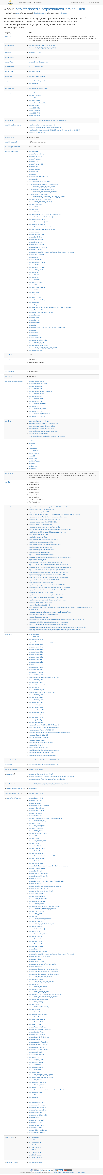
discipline (9, 71)
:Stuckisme (35, 1065)
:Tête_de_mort (36, 1095)
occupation (9, 93)
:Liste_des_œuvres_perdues (40, 976)
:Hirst (33, 788)
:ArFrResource (34, 1140)
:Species (32, 468)
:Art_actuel (34, 823)
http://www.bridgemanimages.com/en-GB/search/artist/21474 (48, 624)
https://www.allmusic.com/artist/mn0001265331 (43, 539)
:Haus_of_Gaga (36, 911)
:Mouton (34, 277)
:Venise (33, 335)
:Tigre (33, 325)
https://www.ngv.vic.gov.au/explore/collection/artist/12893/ (46, 585)
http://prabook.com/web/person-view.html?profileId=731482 (47, 590)
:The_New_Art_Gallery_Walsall (41, 1077)
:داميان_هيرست (36, 639)
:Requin (34, 305)
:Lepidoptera (35, 259)
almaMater (9, 45)
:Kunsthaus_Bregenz (38, 951)
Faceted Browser (78, 2)
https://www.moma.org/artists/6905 (39, 552)
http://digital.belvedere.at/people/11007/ (41, 582)
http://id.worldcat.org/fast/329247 (39, 747)
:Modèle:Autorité (36, 381)
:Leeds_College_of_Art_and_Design (42, 48)
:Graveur (34, 105)
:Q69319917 (35, 108)
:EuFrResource (35, 1155)
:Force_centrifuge (37, 219)
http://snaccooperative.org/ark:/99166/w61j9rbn (43, 614)
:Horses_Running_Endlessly (40, 919)
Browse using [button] (25, 2)
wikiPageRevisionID (12, 147)
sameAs (8, 634)
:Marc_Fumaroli (36, 1120)
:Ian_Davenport (36, 921)
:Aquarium (34, 169)
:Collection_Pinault (37, 868)
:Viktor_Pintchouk (37, 1102)
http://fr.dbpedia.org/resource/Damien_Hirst (50, 9)
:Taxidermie (35, 1070)
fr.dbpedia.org (64, 13)
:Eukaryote (33, 466)
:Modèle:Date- (36, 388)
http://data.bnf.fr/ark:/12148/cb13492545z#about (44, 725)
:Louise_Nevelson (37, 267)
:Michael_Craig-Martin (38, 345)
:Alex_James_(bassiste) (39, 805)
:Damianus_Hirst (36, 690)
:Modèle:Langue (36, 393)
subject (8, 421)
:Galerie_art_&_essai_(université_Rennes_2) (45, 906)
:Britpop (34, 843)
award (8, 52)
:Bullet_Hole (35, 846)
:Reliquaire (34, 302)
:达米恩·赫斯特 (36, 722)
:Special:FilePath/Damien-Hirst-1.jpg (44, 764)
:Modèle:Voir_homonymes (39, 414)
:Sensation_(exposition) (38, 1042)
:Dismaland (35, 878)
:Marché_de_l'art (36, 342)
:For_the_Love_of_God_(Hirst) (41, 217)
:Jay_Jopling (35, 237)
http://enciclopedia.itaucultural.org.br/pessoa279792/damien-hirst (49, 507)
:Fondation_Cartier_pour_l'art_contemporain (45, 214)
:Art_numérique (36, 828)
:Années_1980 (36, 164)
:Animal (33, 161)
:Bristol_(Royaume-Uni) (38, 62)
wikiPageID (9, 137)
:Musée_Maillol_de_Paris (39, 992)
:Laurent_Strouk (36, 961)
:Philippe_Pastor (36, 1022)
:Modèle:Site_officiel (37, 409)
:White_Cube (35, 337)
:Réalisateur (35, 98)
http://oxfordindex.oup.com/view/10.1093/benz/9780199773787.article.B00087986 (54, 514)
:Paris (33, 285)
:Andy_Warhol (36, 156)
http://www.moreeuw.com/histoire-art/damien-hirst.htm (45, 127)
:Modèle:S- (35, 406)
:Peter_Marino (36, 1017)
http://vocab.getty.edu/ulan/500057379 (41, 742)
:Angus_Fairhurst (36, 810)
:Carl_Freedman (36, 853)
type (7, 441)
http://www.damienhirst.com (37, 132)
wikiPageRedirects (13, 793)
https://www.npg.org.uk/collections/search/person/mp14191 (47, 575)
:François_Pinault (37, 896)
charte (9, 355)
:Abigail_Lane (35, 800)
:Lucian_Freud (36, 270)
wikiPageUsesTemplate (14, 381)
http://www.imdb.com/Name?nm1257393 (41, 554)
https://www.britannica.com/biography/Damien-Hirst (45, 544)
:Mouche (34, 275)
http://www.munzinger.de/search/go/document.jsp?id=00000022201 (50, 557)
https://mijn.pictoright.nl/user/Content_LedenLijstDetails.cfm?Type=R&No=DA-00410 (55, 629)
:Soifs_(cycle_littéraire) (38, 1049)
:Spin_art (34, 320)
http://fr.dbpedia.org (40, 13)
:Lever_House (36, 966)
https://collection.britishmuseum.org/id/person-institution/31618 (48, 577)
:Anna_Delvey (36, 813)
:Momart (34, 984)
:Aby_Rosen (35, 803)
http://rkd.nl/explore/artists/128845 (39, 605)
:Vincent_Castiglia (37, 1105)
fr (7, 359)
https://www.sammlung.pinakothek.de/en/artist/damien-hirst (47, 600)
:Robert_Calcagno (37, 1034)
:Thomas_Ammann (37, 1082)
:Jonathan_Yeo (36, 944)
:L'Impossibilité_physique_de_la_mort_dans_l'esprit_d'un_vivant (51, 252)
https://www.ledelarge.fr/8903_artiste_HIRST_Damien (45, 562)
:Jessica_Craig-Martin (38, 934)
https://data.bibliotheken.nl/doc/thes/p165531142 (44, 750)
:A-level (33, 151)
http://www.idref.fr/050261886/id (38, 735)
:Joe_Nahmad (36, 936)
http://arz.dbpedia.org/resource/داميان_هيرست (43, 642)
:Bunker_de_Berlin (37, 848)
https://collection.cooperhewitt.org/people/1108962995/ (46, 597)
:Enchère (34, 212)
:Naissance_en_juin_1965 (39, 181)
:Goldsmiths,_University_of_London (42, 45)
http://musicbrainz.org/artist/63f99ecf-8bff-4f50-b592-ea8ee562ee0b (50, 732)
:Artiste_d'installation (38, 103)
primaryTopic (11, 1162)
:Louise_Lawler (36, 979)
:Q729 (33, 458)
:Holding (34, 232)
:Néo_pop (34, 1004)
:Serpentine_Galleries (38, 1044)
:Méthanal (34, 280)
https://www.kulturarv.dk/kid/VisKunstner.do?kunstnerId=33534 (48, 572)
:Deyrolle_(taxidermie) (38, 873)
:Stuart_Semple (36, 1062)
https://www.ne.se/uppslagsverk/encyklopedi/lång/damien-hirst (48, 595)
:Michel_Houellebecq (38, 1130)
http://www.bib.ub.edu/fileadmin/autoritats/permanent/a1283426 (48, 565)
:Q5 (32, 456)
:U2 (32, 330)
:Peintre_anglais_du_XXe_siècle (41, 189)
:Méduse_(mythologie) (38, 999)
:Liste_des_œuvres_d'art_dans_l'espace (44, 974)
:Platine (33, 290)
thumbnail (9, 120)
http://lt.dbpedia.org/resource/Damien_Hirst (42, 692)
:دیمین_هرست (36, 664)
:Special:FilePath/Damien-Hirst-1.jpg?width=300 (47, 120)
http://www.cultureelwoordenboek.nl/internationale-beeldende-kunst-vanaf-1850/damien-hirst (57, 627)
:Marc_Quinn (35, 1122)
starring (9, 784)
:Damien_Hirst (34, 634)
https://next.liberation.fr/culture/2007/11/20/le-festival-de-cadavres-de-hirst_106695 (54, 130)
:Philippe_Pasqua (37, 287)
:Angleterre (35, 159)
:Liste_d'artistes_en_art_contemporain (43, 969)
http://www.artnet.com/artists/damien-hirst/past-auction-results (48, 517)
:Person (32, 443)
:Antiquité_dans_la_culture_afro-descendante (45, 818)
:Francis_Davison (37, 224)
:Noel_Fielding (36, 1002)
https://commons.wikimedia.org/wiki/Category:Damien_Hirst (47, 532)
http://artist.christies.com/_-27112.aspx (41, 592)
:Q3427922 (34, 115)
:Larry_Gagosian (36, 254)
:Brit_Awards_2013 (37, 841)
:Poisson (34, 292)
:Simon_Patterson (37, 1047)
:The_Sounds (35, 1080)
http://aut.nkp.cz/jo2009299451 (38, 617)
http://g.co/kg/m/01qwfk (36, 745)
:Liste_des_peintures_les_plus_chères (43, 971)
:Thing (31, 441)
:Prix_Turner (35, 52)
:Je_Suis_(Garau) (37, 929)
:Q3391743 (34, 113)
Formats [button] (38, 2)
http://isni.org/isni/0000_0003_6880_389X (42, 509)
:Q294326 (34, 637)
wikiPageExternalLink (13, 125)
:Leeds (33, 257)
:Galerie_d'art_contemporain (40, 227)
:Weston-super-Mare (38, 1110)
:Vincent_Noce (36, 350)
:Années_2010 (36, 815)
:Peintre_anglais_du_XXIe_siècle (42, 186)
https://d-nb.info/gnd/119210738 (39, 737)
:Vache (33, 332)
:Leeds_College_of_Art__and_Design (43, 347)
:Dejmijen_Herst (36, 712)
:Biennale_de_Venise (38, 833)
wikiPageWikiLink (11, 151)
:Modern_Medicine (37, 1132)
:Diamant (34, 209)
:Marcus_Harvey (36, 1125)
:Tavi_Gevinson (36, 1067)
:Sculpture (34, 71)
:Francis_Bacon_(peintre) (39, 222)
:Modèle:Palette (36, 399)
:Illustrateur (35, 95)
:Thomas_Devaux (37, 1085)
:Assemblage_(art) (37, 81)
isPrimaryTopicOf (11, 769)
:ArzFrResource (35, 1142)
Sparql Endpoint (93, 2)
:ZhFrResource (35, 1152)
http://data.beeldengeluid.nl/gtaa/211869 (41, 752)
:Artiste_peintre (36, 93)
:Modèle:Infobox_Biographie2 (40, 391)
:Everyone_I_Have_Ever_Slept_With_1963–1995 (46, 881)
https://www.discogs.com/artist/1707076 (41, 547)
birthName (9, 57)
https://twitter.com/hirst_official (38, 537)
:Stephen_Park (36, 1059)
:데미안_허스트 (36, 687)
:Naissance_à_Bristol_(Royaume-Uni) (43, 184)
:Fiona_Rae (35, 883)
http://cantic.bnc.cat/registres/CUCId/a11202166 (44, 580)
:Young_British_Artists (38, 88)
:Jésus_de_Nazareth (38, 247)
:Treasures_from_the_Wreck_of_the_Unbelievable (47, 327)
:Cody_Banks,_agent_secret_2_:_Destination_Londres (48, 784)
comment (9, 473)
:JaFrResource (35, 1147)
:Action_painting (36, 154)
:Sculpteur (34, 100)
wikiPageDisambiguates (15, 788)
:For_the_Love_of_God (38, 888)
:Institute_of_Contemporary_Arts (41, 924)
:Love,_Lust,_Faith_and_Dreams (41, 981)
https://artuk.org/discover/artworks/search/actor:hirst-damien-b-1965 (50, 529)
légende (9, 371)
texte (8, 376)
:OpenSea (34, 1009)
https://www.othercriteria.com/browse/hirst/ (42, 125)
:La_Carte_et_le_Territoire (39, 956)
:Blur (33, 174)
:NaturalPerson (34, 461)
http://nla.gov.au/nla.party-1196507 (39, 512)
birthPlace (9, 62)
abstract (8, 36)
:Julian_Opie (35, 949)
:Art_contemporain (37, 826)
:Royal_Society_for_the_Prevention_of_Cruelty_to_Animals (50, 307)
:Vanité (33, 83)
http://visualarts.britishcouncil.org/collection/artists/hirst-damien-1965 (50, 587)
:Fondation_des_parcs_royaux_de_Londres (45, 886)
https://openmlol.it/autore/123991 (39, 534)
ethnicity (8, 76)
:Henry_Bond (35, 914)
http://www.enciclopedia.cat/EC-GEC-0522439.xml (44, 519)
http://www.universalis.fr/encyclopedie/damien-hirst (44, 527)
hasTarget (10, 1137)
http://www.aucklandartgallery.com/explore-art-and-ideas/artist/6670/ (50, 612)
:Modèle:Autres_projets (38, 383)
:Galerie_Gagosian (37, 901)
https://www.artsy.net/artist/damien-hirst (41, 542)
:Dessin (33, 207)
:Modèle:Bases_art (37, 416)
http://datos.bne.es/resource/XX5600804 (41, 730)
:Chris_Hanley (36, 861)
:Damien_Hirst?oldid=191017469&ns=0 (44, 760)
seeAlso (8, 507)
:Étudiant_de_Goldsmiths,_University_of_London (47, 197)
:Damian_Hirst (36, 793)
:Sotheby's (34, 317)
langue (9, 367)
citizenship (9, 67)
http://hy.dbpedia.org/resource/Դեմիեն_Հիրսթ (44, 677)
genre (8, 81)
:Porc (33, 295)
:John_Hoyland (36, 239)
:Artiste (33, 171)
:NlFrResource (34, 1137)
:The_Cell (34, 322)
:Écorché (34, 1117)
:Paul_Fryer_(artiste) (38, 1014)
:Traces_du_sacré (37, 1087)
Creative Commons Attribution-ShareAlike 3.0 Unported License (68, 1172)
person (18, 13)
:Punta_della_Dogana (38, 300)
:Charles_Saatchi (36, 858)
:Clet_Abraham (36, 863)
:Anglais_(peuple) (37, 76)
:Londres (34, 264)
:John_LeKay (35, 242)
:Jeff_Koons (35, 931)
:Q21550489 (35, 110)
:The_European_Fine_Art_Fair (41, 1075)
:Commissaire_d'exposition (39, 199)
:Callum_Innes (36, 851)
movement (9, 88)
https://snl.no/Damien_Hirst (37, 560)
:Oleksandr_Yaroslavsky (39, 1007)
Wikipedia (37, 1172)
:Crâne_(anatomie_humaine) (40, 202)
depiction (9, 764)
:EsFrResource (35, 1150)
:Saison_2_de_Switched (39, 1037)
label (7, 482)
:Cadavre (34, 179)
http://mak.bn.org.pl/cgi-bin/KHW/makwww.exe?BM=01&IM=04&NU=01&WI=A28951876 (56, 619)
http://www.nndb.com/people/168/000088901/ (43, 522)
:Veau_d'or (34, 1100)
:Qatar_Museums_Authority (40, 1029)
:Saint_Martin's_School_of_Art (41, 312)
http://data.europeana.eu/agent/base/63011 (42, 755)
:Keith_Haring (35, 249)
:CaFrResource (35, 1145)
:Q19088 (33, 451)
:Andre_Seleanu (36, 808)
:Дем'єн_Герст (36, 720)
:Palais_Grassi (36, 282)
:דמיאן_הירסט (36, 672)
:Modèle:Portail (36, 401)
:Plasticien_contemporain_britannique (43, 192)
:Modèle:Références (37, 404)
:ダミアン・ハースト (38, 685)
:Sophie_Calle (36, 1052)
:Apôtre (33, 166)
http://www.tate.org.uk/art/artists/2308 (40, 524)
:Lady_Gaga (35, 959)
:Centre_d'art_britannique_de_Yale (42, 856)
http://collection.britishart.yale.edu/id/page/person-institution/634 (48, 622)
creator (9, 774)
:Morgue (34, 272)
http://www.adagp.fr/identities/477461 (40, 602)
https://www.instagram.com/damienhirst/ (41, 549)
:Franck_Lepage (36, 893)
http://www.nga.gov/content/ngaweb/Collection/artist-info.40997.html (50, 567)
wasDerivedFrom (11, 760)
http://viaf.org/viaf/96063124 (37, 740)
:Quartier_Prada (36, 1032)
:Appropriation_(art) (37, 820)
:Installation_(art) (36, 234)
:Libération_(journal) (37, 262)
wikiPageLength (11, 142)
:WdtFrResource (35, 1157)
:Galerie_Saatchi (36, 903)
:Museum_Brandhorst (38, 987)
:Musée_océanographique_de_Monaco (43, 997)
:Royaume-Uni (36, 67)
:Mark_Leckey (36, 1127)
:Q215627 (34, 453)
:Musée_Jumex (36, 989)
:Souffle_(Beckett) (37, 1054)
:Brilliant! (34, 838)
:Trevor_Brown (36, 1092)
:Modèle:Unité (35, 411)
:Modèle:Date (35, 386)
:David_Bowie (35, 204)
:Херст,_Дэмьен (36, 705)
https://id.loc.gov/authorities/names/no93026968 (44, 727)
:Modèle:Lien (35, 396)
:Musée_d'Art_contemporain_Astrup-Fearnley (45, 994)
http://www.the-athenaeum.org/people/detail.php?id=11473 (47, 570)
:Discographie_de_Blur (38, 876)
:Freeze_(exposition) (38, 898)
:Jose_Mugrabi (36, 946)
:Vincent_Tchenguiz (37, 1107)
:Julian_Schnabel (36, 244)
